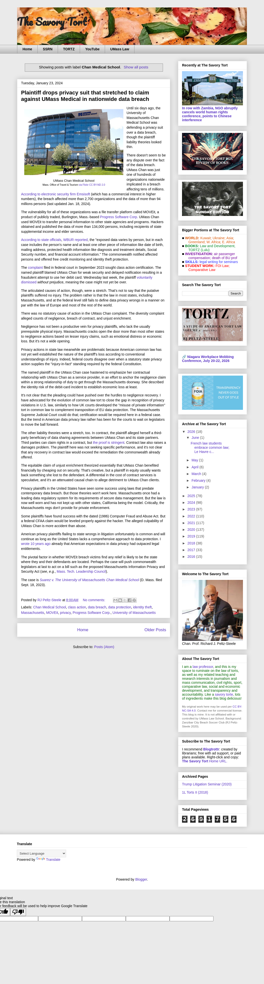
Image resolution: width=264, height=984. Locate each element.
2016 (191, 557)
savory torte (224, 694)
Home (27, 49)
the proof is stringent (108, 443)
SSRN (48, 49)
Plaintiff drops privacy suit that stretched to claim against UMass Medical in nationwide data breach (85, 95)
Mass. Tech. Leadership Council (81, 571)
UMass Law (119, 49)
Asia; (230, 238)
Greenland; (197, 242)
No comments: (94, 600)
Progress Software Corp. (119, 217)
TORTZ (69, 49)
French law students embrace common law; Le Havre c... (210, 447)
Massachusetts (32, 613)
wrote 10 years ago (36, 544)
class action (77, 607)
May (195, 460)
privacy (65, 613)
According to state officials (41, 240)
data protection (119, 607)
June (195, 438)
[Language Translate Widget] (41, 853)
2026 (191, 432)
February (198, 480)
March (196, 474)
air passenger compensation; (210, 256)
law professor (203, 667)
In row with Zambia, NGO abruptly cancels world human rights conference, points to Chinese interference (210, 114)
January (198, 487)
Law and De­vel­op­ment (217, 246)
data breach (97, 607)
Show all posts (136, 67)
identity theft (142, 607)
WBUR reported (75, 240)
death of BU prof (224, 258)
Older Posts (155, 629)
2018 (191, 543)
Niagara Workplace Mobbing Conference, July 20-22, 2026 (208, 359)
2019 (191, 536)
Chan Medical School (49, 607)
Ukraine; (219, 238)
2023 (191, 509)
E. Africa (228, 242)
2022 (191, 516)
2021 (191, 523)
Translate (48, 860)
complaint (35, 267)
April (195, 467)
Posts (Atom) (104, 647)
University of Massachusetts (134, 613)
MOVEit (52, 613)
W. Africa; (214, 242)
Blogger (141, 879)
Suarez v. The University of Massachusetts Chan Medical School (89, 580)
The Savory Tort (52, 21)
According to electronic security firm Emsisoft (55, 194)
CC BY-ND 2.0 (97, 184)
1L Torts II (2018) (195, 792)
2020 (191, 530)
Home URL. (204, 761)
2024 (191, 503)
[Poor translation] (18, 912)
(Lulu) (205, 250)
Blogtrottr (211, 749)
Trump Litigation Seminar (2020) (207, 784)
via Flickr (83, 184)
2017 (191, 550)
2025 (191, 496)
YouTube (92, 49)
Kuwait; (206, 238)
